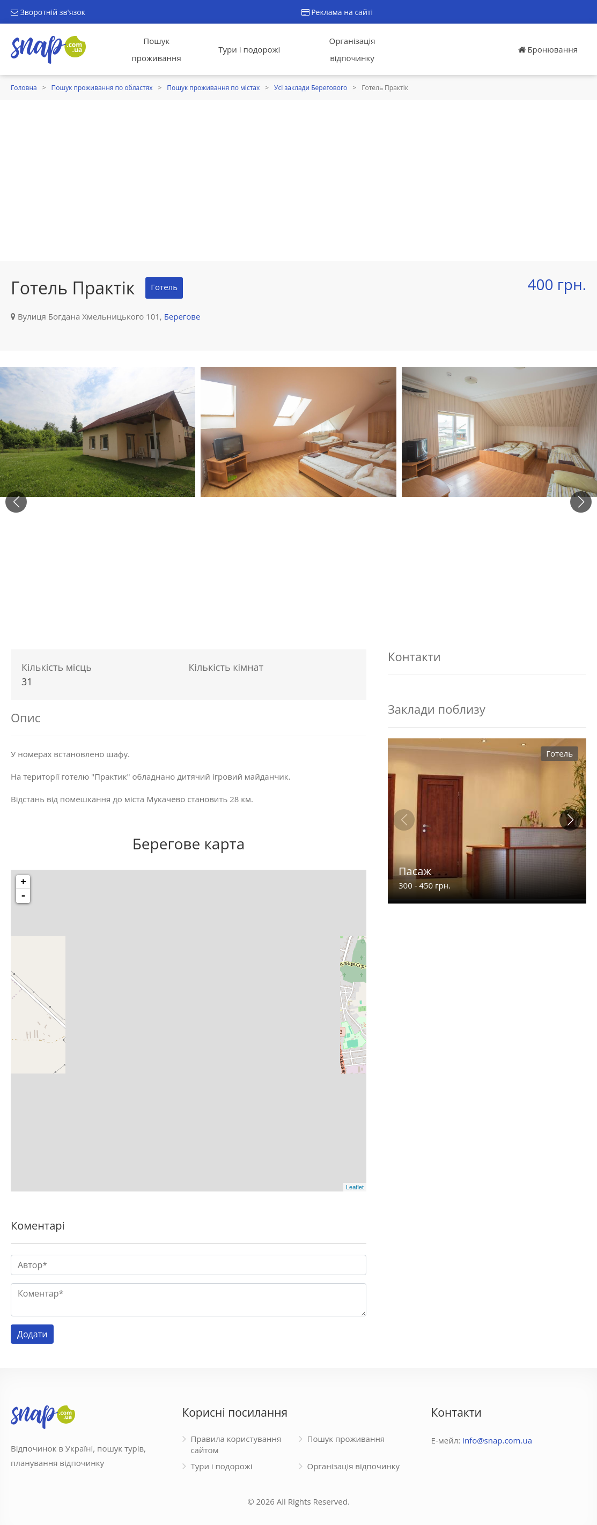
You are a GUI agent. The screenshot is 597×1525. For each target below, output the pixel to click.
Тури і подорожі (249, 49)
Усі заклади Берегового (310, 87)
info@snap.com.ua (497, 1440)
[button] (581, 502)
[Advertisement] (298, 181)
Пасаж (415, 871)
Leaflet (355, 1187)
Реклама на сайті (337, 12)
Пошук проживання (156, 49)
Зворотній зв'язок (48, 12)
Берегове (182, 316)
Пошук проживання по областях (102, 87)
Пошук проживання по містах (213, 87)
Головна (24, 87)
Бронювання (548, 49)
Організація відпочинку (352, 49)
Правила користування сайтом (235, 1444)
